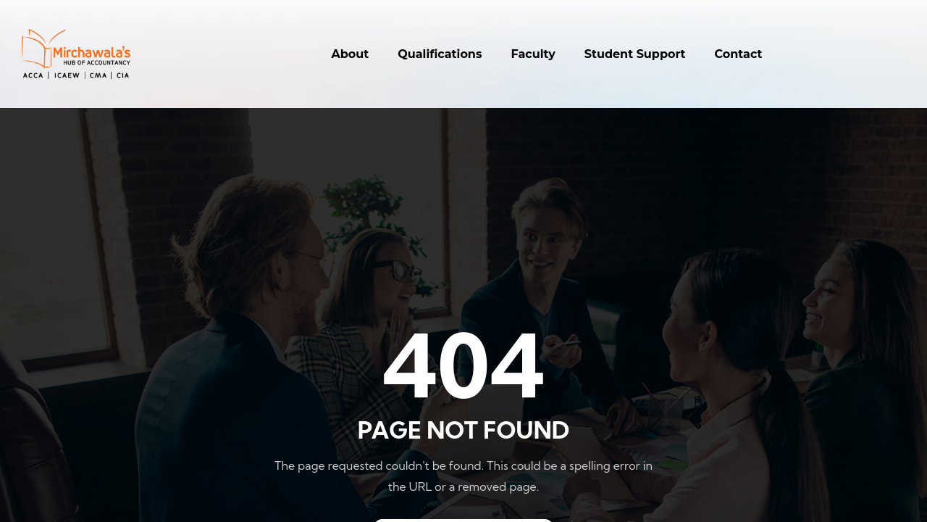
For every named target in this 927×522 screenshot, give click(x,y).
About (350, 54)
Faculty (533, 54)
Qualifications (440, 54)
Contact (739, 54)
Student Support (635, 54)
